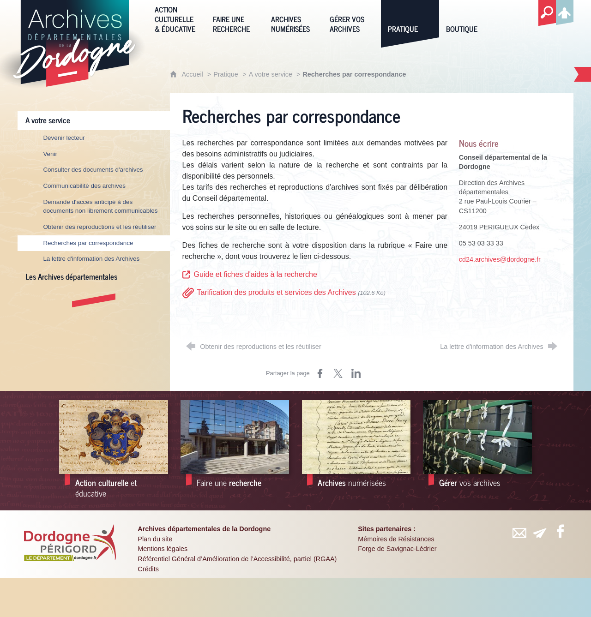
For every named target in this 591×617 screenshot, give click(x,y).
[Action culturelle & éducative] (177, 18)
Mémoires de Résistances (396, 539)
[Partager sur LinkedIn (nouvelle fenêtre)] (356, 373)
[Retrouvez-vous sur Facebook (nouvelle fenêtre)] (560, 531)
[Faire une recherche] (235, 18)
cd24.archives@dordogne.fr (500, 259)
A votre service (271, 74)
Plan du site (155, 539)
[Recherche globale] (547, 13)
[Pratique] (410, 18)
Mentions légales (162, 548)
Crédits (148, 569)
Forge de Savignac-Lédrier (397, 548)
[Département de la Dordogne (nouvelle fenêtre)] (70, 542)
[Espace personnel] (564, 11)
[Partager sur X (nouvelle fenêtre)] (338, 373)
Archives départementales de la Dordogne (204, 529)
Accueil (193, 74)
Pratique (225, 74)
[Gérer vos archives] (352, 18)
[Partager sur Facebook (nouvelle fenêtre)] (320, 373)
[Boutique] (468, 18)
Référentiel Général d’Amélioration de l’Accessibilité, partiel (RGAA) (237, 559)
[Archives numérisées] (293, 18)
